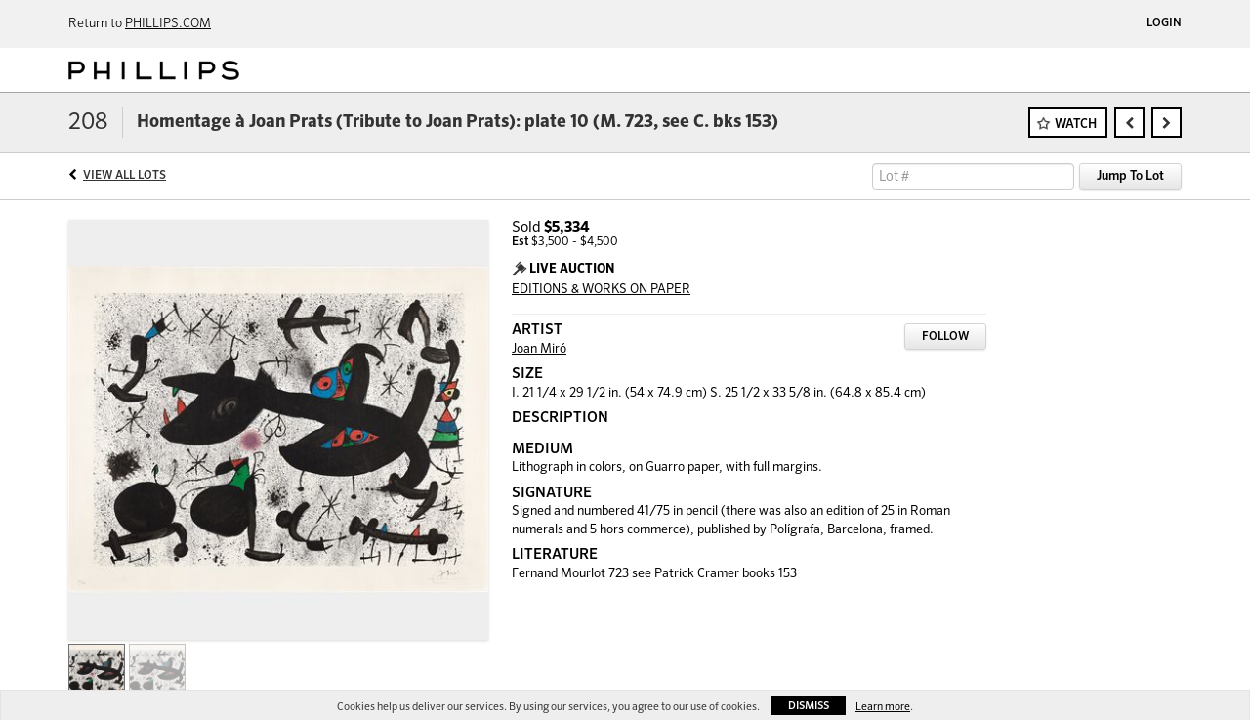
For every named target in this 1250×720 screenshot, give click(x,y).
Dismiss (808, 705)
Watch (1076, 124)
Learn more (882, 706)
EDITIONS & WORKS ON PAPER (601, 289)
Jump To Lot (1130, 176)
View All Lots (124, 176)
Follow (945, 337)
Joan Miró (539, 349)
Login (1164, 23)
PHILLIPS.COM (168, 24)
